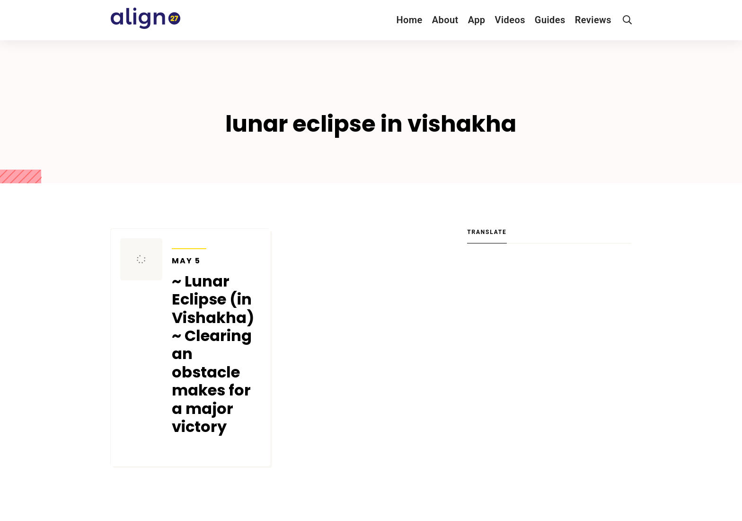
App (477, 20)
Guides (550, 20)
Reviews (593, 20)
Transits (189, 242)
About (445, 20)
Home (409, 20)
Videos (510, 20)
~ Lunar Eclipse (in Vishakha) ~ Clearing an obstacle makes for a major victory (216, 346)
